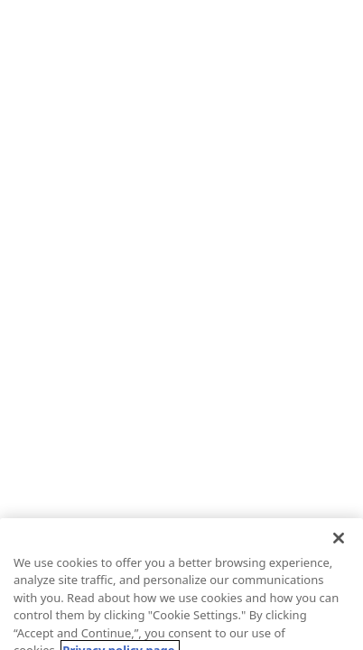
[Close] (338, 548)
